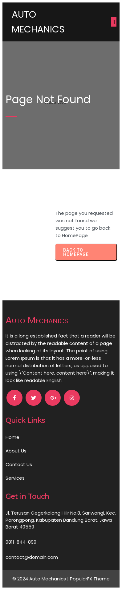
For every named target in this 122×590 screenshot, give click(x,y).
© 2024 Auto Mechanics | (41, 578)
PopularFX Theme (90, 578)
